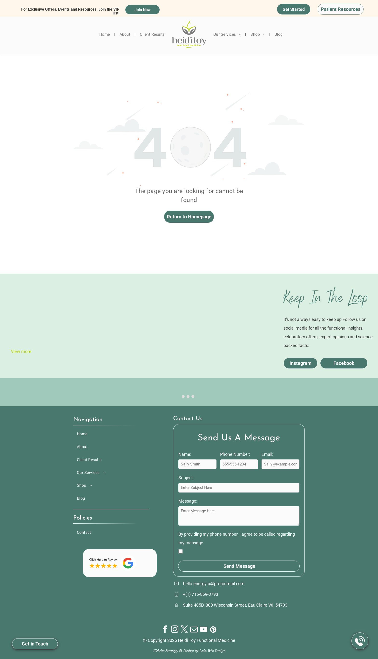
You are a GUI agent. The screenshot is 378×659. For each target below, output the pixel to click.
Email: (267, 454)
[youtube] (203, 630)
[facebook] (165, 630)
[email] (193, 630)
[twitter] (184, 630)
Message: (187, 501)
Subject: (186, 477)
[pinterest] (213, 630)
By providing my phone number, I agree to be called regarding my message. (236, 538)
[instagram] (174, 630)
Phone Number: (235, 454)
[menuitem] (105, 34)
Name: (184, 454)
